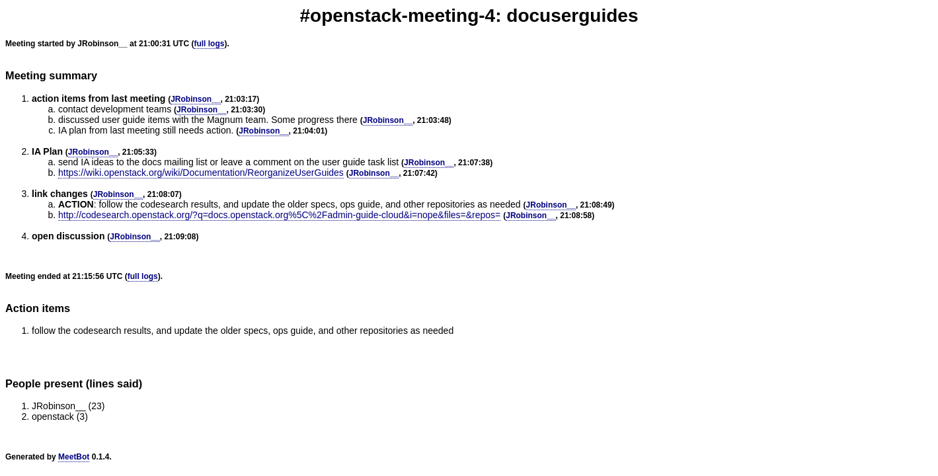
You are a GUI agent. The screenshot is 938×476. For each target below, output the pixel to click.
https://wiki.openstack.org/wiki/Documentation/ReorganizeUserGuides (201, 172)
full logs (209, 43)
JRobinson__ (195, 99)
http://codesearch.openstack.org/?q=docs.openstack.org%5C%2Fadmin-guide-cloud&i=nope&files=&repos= (279, 215)
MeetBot (73, 456)
